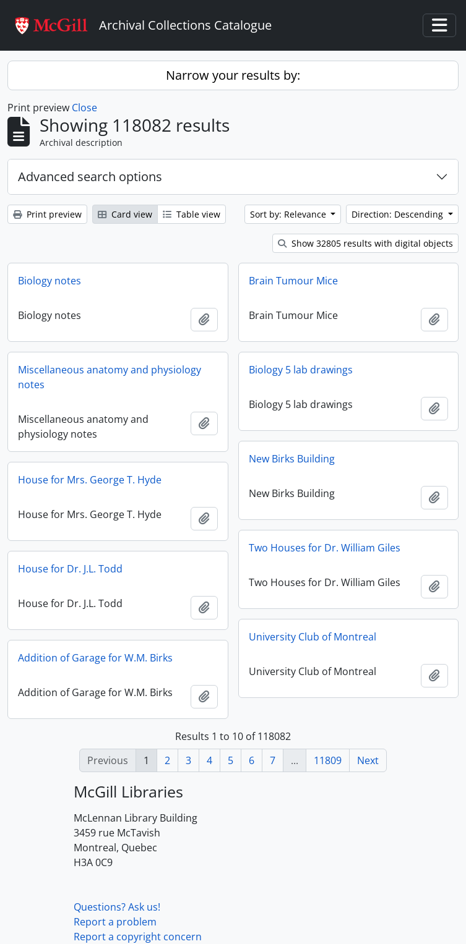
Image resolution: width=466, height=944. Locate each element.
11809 (328, 760)
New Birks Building (292, 459)
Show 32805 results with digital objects (365, 243)
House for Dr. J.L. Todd (70, 569)
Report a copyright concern (138, 936)
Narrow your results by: (233, 75)
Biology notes (49, 280)
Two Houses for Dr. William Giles (324, 548)
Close (84, 107)
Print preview (47, 214)
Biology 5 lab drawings (301, 369)
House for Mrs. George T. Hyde (90, 480)
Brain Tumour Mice (293, 280)
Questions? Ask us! (117, 907)
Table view (191, 214)
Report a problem (115, 922)
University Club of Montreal (312, 637)
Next (368, 760)
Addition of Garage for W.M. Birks (95, 658)
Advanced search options (90, 176)
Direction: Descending (399, 214)
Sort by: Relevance (289, 214)
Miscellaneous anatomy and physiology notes (109, 377)
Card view (125, 214)
